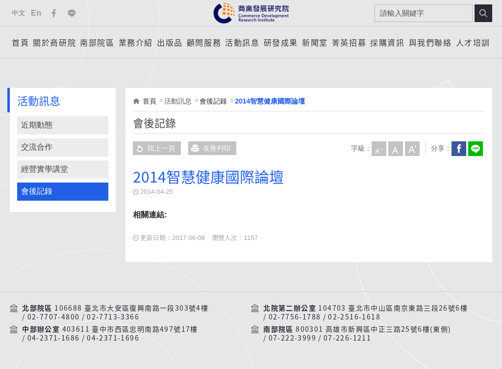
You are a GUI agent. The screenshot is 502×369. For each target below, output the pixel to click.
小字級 (378, 148)
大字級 (412, 148)
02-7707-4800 (53, 317)
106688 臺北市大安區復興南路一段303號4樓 (131, 308)
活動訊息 (242, 42)
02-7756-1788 (295, 317)
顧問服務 (204, 42)
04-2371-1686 (53, 338)
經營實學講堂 (44, 169)
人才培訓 (473, 42)
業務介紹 (136, 42)
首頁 (20, 42)
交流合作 (36, 147)
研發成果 (281, 42)
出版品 (170, 42)
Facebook (54, 13)
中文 (18, 13)
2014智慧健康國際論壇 (270, 101)
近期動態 (36, 125)
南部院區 (97, 42)
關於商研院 (54, 42)
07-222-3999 (292, 338)
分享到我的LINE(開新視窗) (475, 148)
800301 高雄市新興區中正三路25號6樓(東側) (373, 329)
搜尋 (483, 13)
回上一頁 (154, 148)
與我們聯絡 (430, 42)
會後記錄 (36, 191)
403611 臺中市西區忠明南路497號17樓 (130, 329)
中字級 (395, 148)
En (36, 13)
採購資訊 (387, 42)
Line (71, 13)
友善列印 (209, 148)
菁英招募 (349, 42)
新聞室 (315, 42)
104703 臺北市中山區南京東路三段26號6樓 (393, 308)
